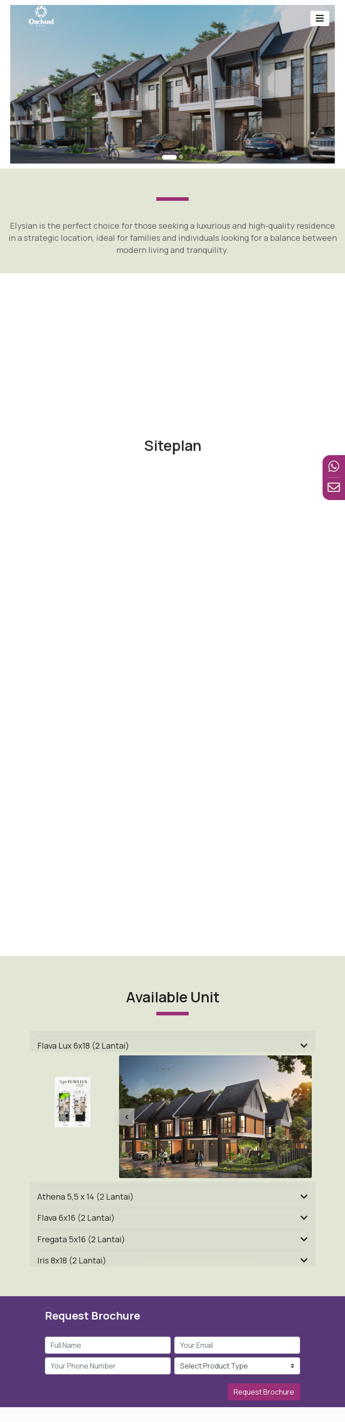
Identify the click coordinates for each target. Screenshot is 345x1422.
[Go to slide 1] (170, 144)
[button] (133, 1116)
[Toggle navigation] (320, 18)
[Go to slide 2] (179, 144)
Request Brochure (264, 1392)
